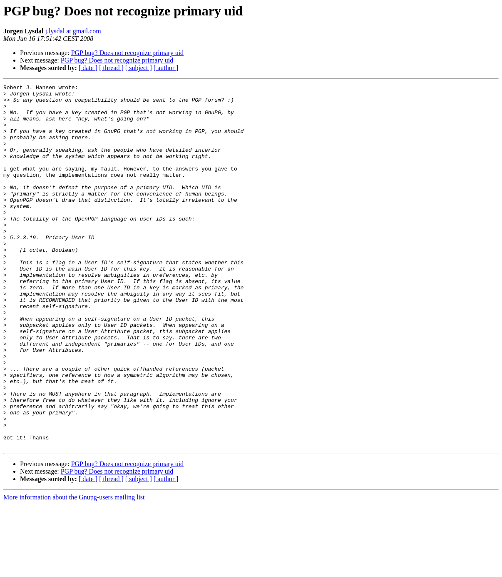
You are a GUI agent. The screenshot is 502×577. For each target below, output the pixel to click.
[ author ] (166, 67)
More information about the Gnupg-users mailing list (74, 569)
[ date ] (88, 67)
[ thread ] (111, 67)
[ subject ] (138, 67)
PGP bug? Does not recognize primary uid (127, 52)
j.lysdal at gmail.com (73, 31)
